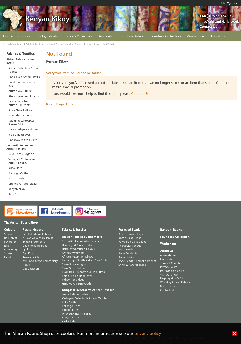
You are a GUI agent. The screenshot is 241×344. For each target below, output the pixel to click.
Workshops (195, 36)
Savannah (10, 242)
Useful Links (167, 286)
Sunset (8, 253)
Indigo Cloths (16, 178)
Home (8, 36)
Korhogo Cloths (18, 173)
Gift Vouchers (31, 269)
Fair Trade (166, 259)
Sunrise (8, 234)
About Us (217, 36)
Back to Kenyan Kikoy (59, 104)
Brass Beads (125, 249)
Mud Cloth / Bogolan (21, 154)
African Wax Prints (19, 91)
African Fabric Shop (12, 44)
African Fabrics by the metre (20, 61)
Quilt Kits (28, 249)
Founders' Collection (165, 36)
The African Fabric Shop (21, 222)
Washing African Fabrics (175, 282)
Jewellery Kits (31, 257)
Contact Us (208, 26)
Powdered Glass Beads (132, 242)
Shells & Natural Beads (132, 265)
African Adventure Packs (38, 238)
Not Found (108, 44)
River (7, 245)
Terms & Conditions (172, 263)
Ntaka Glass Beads (129, 245)
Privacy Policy (168, 267)
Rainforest (10, 238)
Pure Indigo (11, 249)
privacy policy (147, 333)
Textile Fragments (34, 242)
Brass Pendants (128, 253)
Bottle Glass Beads (129, 238)
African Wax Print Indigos (23, 96)
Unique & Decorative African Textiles (64, 44)
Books (26, 265)
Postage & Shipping (172, 271)
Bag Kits (28, 253)
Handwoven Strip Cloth (22, 140)
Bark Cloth (14, 194)
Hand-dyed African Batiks (24, 77)
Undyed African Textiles (23, 184)
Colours (24, 36)
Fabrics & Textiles (78, 36)
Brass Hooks (126, 257)
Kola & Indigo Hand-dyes (23, 129)
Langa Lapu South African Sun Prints (19, 103)
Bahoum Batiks (131, 36)
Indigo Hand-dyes (19, 135)
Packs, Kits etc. (47, 36)
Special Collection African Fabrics (23, 69)
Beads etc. (106, 36)
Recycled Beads (129, 230)
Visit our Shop (169, 274)
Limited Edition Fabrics (37, 234)
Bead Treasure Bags (35, 245)
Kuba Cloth (15, 168)
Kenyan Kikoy (92, 44)
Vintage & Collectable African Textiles (21, 161)
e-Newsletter (168, 255)
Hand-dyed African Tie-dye (22, 84)
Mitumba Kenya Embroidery (40, 261)
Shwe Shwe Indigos (20, 110)
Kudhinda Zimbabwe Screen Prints (21, 122)
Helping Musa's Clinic (173, 278)
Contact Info (168, 290)
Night (7, 257)
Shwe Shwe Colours (20, 115)
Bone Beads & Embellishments (137, 261)
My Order (233, 3)
